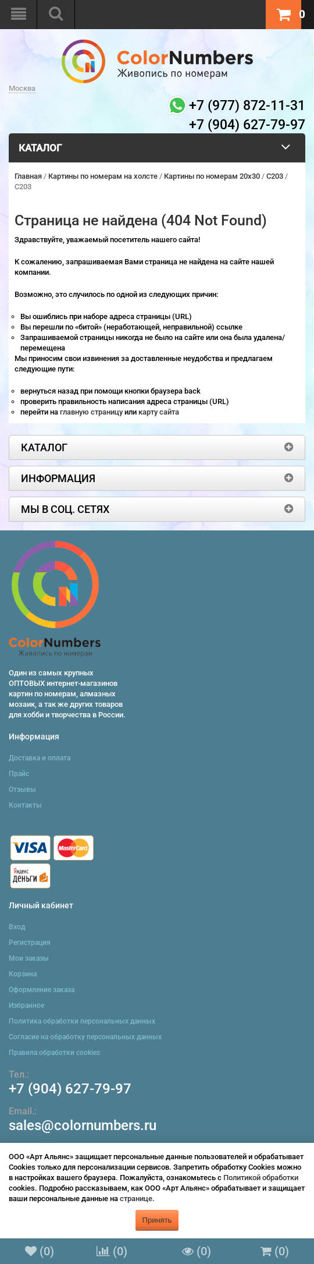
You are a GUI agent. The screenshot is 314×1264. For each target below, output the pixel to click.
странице (136, 1198)
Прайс (19, 774)
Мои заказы (29, 958)
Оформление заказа (41, 990)
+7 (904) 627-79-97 (70, 1089)
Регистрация (30, 943)
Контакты (25, 805)
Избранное (26, 1005)
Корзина (23, 974)
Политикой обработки (260, 1177)
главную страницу (92, 412)
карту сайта (158, 412)
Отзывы (22, 789)
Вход (17, 927)
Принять (157, 1220)
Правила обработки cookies (54, 1053)
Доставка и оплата (39, 758)
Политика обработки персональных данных (82, 1021)
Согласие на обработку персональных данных (85, 1037)
